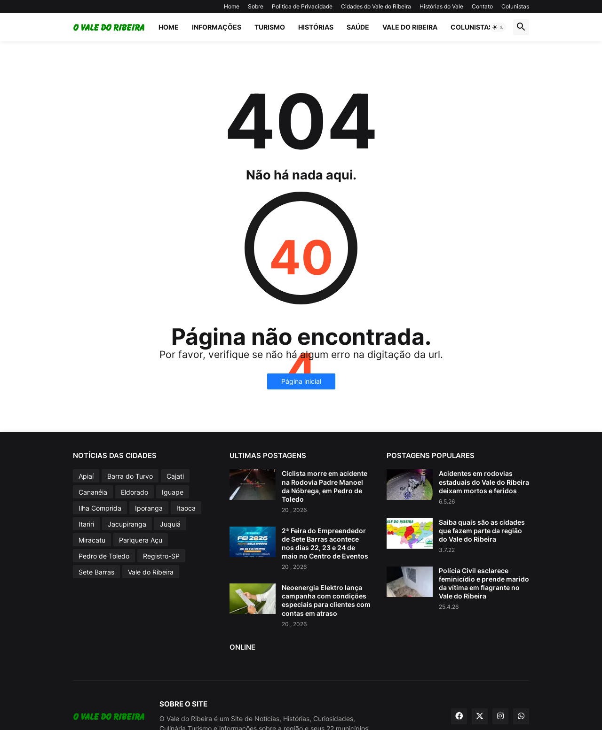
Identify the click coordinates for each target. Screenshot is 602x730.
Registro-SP (161, 556)
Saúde (358, 27)
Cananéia (93, 492)
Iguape (172, 492)
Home (231, 6)
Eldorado (134, 492)
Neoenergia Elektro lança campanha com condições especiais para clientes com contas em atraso (326, 600)
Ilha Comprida (100, 508)
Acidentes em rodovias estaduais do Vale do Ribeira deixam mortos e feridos (484, 481)
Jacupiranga (127, 524)
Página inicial (301, 381)
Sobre (255, 6)
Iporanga (149, 508)
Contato (482, 6)
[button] (498, 27)
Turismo (269, 27)
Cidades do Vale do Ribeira (376, 6)
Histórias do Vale (441, 6)
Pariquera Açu (140, 540)
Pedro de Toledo (104, 556)
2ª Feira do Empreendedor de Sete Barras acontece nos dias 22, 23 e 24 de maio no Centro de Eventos (325, 543)
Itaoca (186, 508)
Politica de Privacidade (302, 6)
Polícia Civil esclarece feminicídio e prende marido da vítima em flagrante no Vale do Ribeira (484, 583)
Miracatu (92, 540)
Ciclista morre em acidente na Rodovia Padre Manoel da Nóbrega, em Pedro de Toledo (324, 486)
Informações (216, 27)
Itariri (86, 524)
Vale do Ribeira (409, 27)
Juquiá (170, 524)
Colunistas (515, 6)
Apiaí (86, 476)
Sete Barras (96, 572)
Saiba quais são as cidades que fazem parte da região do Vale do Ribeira (482, 530)
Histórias (315, 27)
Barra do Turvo (130, 476)
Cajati (175, 476)
